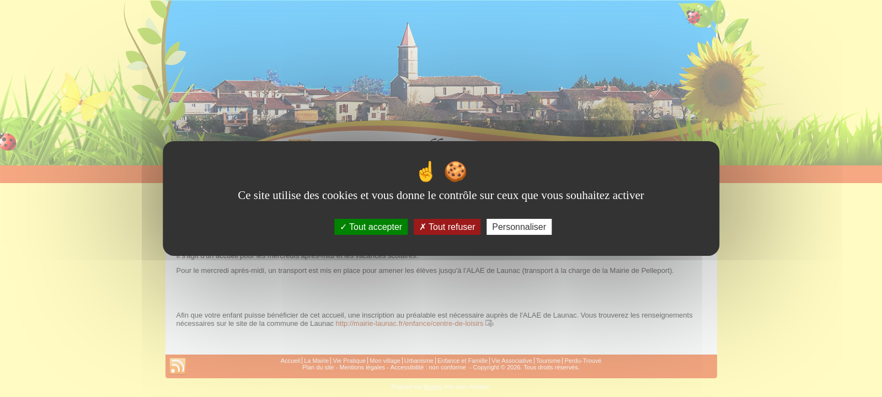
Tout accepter (371, 227)
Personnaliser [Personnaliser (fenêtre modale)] (519, 227)
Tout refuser (447, 227)
